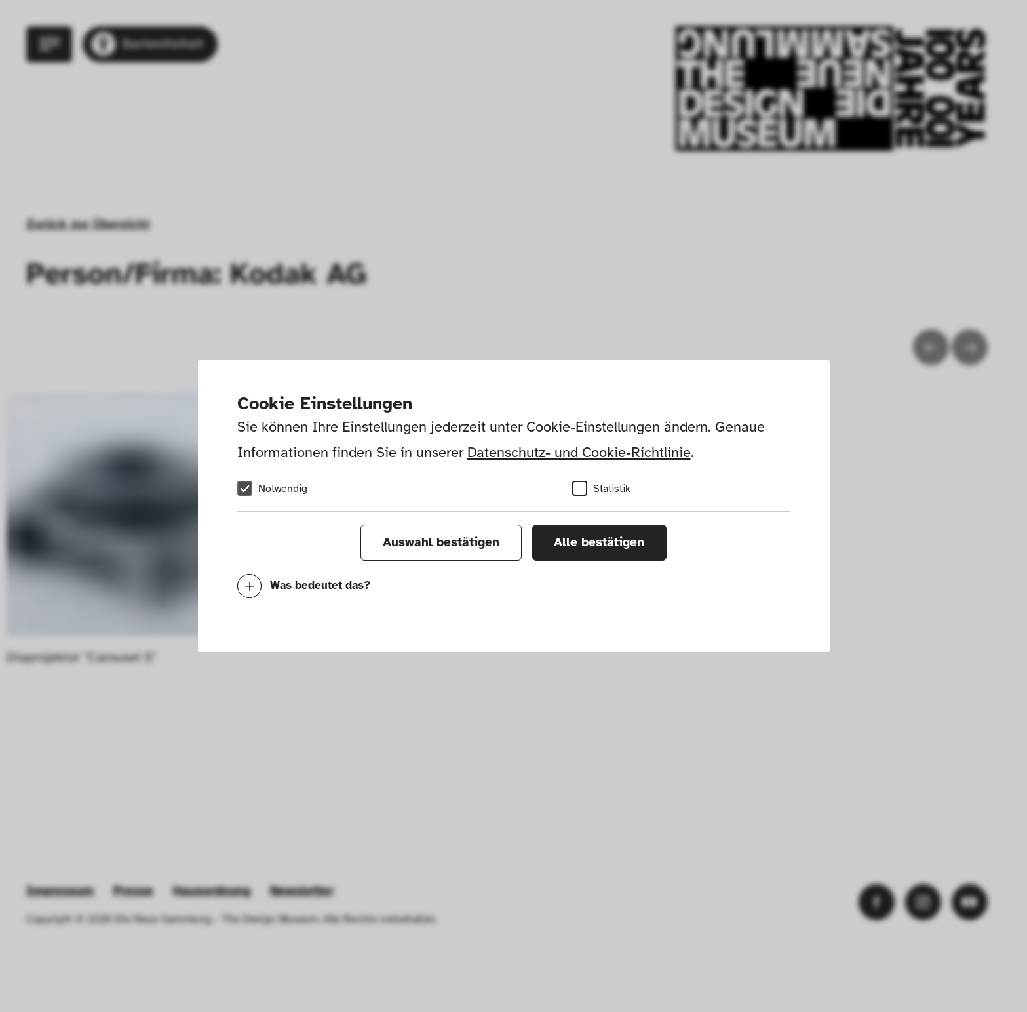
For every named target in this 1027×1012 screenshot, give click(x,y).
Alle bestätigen (599, 542)
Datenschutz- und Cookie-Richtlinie (579, 452)
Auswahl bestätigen (441, 542)
